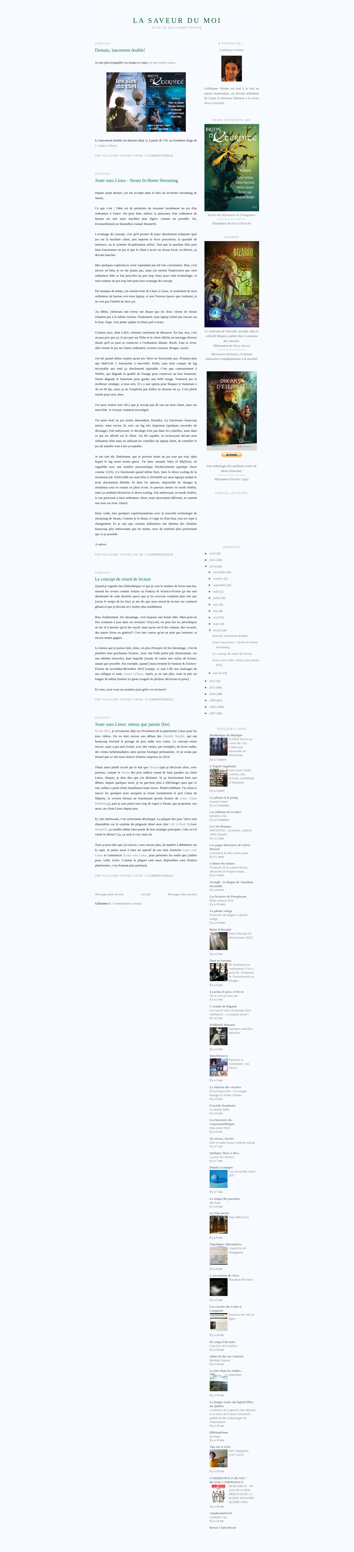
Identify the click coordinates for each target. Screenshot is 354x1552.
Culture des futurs (222, 863)
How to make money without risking (232, 1142)
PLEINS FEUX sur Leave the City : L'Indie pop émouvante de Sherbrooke (240, 747)
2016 (213, 553)
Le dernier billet (220, 1109)
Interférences (219, 1056)
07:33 (139, 875)
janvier (218, 673)
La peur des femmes (222, 1157)
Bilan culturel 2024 (221, 900)
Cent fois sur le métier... (224, 1346)
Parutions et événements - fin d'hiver (239, 1064)
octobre (218, 578)
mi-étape (215, 1436)
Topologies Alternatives (226, 1244)
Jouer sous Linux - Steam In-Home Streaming (136, 180)
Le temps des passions (225, 1199)
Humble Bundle (174, 736)
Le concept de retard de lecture (123, 579)
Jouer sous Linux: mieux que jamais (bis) (132, 724)
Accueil (146, 894)
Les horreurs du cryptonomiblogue (222, 1122)
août (216, 591)
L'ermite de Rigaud (223, 1006)
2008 (213, 707)
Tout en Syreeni (220, 960)
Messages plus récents (109, 894)
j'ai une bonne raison (161, 62)
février (218, 630)
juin (216, 604)
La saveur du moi (177, 20)
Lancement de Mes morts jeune (229, 853)
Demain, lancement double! (120, 50)
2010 (213, 694)
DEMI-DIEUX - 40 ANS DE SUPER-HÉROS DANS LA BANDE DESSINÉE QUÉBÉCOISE (242, 1494)
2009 (213, 700)
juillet (217, 598)
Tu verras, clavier (222, 1138)
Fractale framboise (223, 1105)
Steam (125, 772)
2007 (213, 713)
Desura (153, 767)
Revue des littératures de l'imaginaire (232, 215)
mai (216, 611)
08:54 (139, 699)
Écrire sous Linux (135, 855)
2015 (213, 560)
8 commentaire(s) (159, 699)
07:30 (139, 554)
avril (216, 617)
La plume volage (221, 911)
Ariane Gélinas (133, 674)
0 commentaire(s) (159, 155)
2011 (213, 687)
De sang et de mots (222, 1342)
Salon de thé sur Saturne (226, 1356)
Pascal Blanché (241, 223)
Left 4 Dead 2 (178, 824)
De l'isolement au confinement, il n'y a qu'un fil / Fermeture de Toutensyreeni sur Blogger (241, 972)
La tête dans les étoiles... (226, 1371)
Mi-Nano (215, 1203)
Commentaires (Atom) (127, 903)
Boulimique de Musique (226, 735)
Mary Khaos (241, 345)
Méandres (232, 354)
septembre (220, 585)
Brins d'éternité (214, 103)
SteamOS (101, 829)
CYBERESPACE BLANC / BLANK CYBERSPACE (228, 1480)
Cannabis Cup (218, 1517)
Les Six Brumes (220, 826)
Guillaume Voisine (231, 65)
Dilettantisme (219, 1432)
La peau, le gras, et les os (227, 991)
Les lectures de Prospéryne (228, 896)
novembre (220, 572)
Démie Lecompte (221, 1167)
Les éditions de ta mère (225, 812)
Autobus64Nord (221, 1513)
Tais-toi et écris (220, 1447)
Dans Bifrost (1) (239, 1217)
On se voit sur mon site (224, 995)
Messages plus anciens (182, 894)
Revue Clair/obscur (223, 1527)
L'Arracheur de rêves (224, 1275)
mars (216, 624)
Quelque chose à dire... (225, 1153)
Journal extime (219, 801)
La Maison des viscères (225, 1087)
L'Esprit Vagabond (223, 766)
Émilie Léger (240, 479)
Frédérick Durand (222, 1025)
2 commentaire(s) (159, 875)
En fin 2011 (102, 731)
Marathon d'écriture (241, 1279)
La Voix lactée (219, 1213)
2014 (213, 566)
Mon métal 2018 (220, 1128)
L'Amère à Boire (106, 145)
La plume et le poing (224, 797)
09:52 (139, 155)
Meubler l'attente (220, 1360)
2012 (213, 681)
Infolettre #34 (218, 816)
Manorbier (235, 1375)
